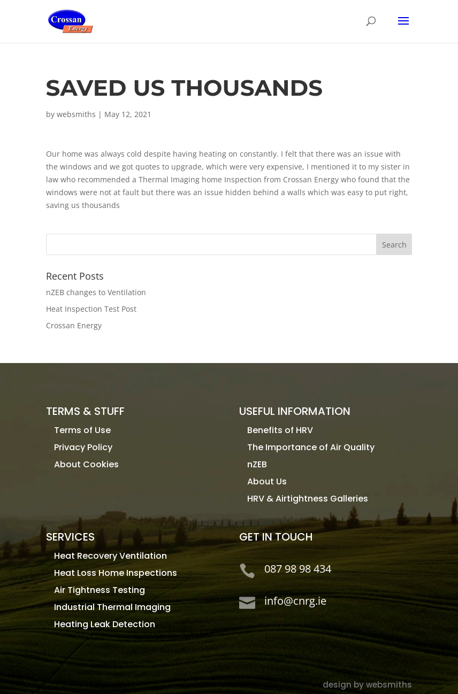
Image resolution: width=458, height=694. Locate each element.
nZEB (257, 464)
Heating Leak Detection (104, 624)
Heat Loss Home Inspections (115, 573)
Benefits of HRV (280, 430)
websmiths (76, 114)
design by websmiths (367, 684)
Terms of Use (82, 430)
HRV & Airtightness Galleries (307, 498)
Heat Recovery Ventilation (110, 556)
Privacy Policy (83, 447)
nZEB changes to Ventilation (96, 292)
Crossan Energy (74, 325)
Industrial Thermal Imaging (112, 607)
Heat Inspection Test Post (91, 309)
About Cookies (86, 464)
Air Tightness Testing (99, 590)
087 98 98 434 (297, 568)
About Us (267, 481)
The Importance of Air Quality (311, 447)
